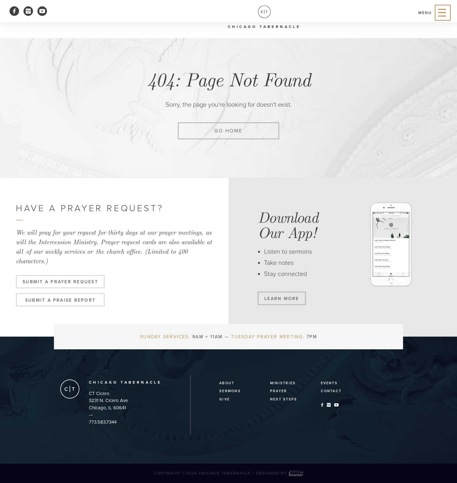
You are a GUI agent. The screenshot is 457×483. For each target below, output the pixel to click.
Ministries (283, 383)
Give (224, 399)
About (226, 383)
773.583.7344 (102, 422)
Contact (331, 391)
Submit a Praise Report (60, 300)
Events (329, 383)
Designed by (279, 473)
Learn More (281, 298)
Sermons (230, 391)
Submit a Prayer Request (60, 282)
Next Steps (283, 399)
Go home (228, 131)
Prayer (278, 391)
